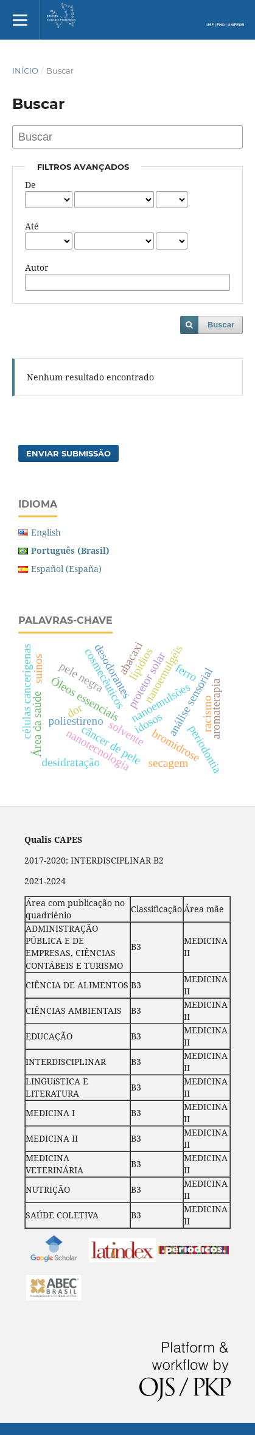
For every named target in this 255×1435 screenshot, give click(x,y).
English (46, 532)
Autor (37, 267)
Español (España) (66, 568)
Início (25, 70)
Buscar (221, 324)
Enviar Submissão (68, 453)
